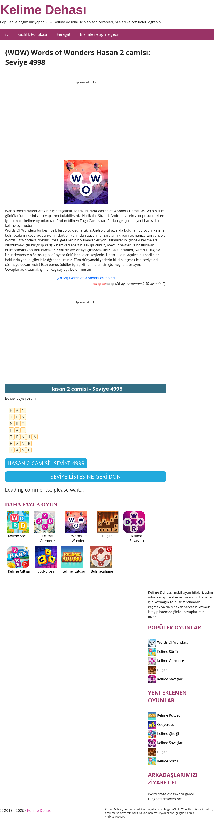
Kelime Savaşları (165, 679)
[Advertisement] (86, 116)
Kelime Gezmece (166, 660)
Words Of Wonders (168, 642)
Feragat (63, 34)
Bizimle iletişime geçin (100, 34)
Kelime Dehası (43, 9)
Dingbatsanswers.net (165, 798)
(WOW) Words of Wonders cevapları (86, 277)
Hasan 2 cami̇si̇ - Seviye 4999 (46, 463)
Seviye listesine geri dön (86, 476)
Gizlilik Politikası (32, 34)
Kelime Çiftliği (163, 733)
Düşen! (158, 669)
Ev (6, 34)
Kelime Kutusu (164, 715)
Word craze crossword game (171, 794)
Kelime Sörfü (163, 651)
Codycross (161, 724)
